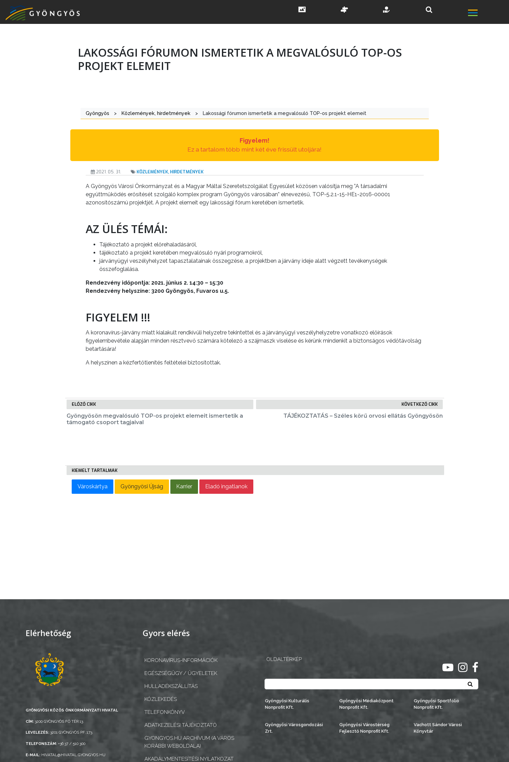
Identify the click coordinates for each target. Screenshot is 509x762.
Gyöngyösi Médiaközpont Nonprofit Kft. (366, 704)
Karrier (184, 486)
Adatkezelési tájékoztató (180, 725)
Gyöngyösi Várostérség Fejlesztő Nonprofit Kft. (364, 728)
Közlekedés (160, 699)
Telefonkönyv (164, 712)
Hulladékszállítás (171, 686)
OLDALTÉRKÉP (284, 659)
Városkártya (92, 486)
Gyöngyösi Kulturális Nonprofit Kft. (287, 704)
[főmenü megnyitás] (488, 13)
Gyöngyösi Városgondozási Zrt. (294, 728)
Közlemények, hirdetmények (170, 172)
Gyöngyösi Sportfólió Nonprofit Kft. (436, 704)
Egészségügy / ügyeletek (180, 673)
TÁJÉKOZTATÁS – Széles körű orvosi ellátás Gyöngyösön (363, 416)
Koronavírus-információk (180, 660)
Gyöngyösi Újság (142, 486)
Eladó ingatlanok (226, 486)
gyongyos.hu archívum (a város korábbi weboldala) (189, 742)
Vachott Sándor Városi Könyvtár (438, 728)
